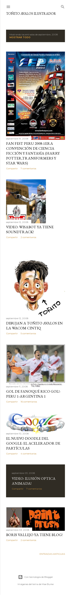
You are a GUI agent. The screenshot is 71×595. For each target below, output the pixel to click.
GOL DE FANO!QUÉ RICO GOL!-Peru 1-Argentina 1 (33, 394)
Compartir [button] (12, 168)
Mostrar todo (19, 37)
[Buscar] (62, 6)
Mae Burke (48, 584)
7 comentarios (28, 168)
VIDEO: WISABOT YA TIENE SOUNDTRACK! (30, 229)
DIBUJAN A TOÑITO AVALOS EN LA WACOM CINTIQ (34, 325)
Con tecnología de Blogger (35, 577)
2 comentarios (28, 237)
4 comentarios (28, 453)
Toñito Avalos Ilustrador (31, 13)
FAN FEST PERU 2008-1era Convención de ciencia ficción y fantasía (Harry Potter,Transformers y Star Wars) (33, 153)
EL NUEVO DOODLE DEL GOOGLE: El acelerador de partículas (33, 443)
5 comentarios (28, 333)
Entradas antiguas (52, 553)
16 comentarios (29, 401)
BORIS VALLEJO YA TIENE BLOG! (34, 534)
